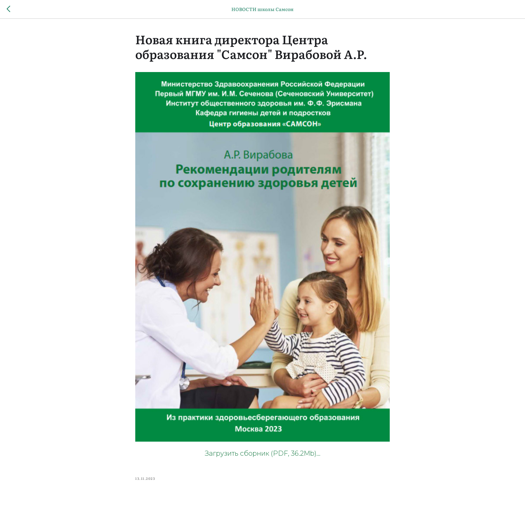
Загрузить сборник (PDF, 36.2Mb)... (262, 453)
